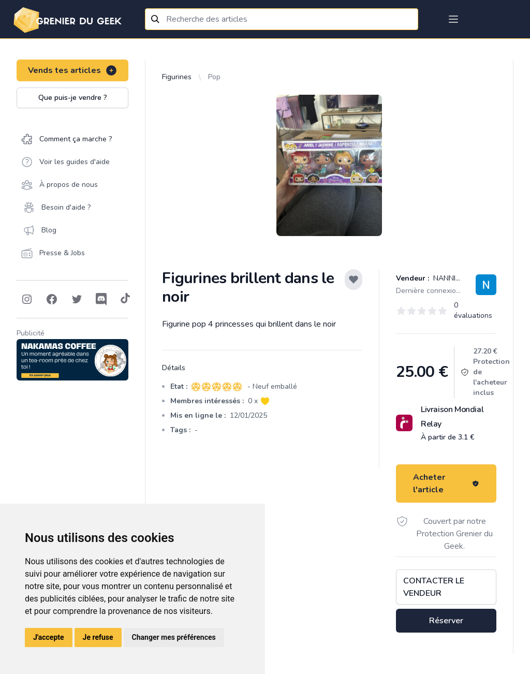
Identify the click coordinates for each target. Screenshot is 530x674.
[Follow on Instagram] (27, 299)
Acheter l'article (446, 483)
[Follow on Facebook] (51, 299)
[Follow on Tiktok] (125, 299)
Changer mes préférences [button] (174, 637)
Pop (214, 77)
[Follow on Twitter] (76, 299)
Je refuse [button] (98, 637)
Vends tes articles (72, 70)
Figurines (177, 77)
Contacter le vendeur (433, 587)
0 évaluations (473, 310)
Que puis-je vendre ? (72, 97)
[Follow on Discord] (101, 299)
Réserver (446, 620)
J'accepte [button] (48, 637)
